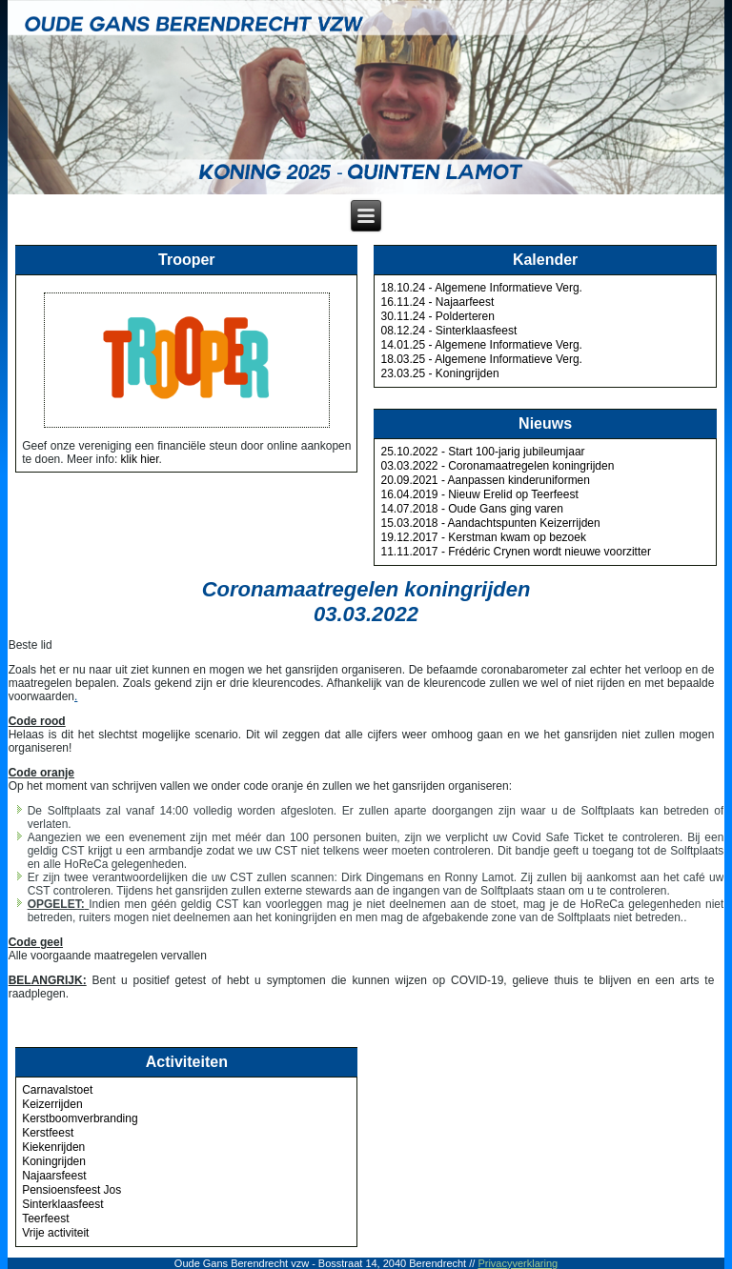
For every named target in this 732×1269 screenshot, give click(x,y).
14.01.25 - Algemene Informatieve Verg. (480, 345)
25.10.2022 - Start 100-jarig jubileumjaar (482, 451)
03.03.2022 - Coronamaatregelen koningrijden (497, 466)
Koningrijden (54, 1161)
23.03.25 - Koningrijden (439, 373)
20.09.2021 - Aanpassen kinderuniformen (485, 480)
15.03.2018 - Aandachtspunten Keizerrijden (490, 523)
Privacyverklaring (518, 1263)
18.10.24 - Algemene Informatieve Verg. (480, 287)
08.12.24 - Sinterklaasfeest (448, 330)
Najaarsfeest (54, 1175)
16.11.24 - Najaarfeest (437, 302)
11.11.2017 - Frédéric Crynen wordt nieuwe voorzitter (515, 551)
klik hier (140, 459)
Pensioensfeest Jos (71, 1190)
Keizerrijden (52, 1104)
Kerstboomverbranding (79, 1118)
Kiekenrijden (53, 1147)
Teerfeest (45, 1218)
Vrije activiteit (55, 1232)
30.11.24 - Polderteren (437, 316)
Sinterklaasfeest (62, 1204)
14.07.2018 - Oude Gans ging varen (471, 508)
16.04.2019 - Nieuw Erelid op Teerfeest (479, 494)
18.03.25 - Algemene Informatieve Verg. (480, 359)
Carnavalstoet (57, 1090)
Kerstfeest (47, 1132)
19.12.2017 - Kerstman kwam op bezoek (482, 537)
